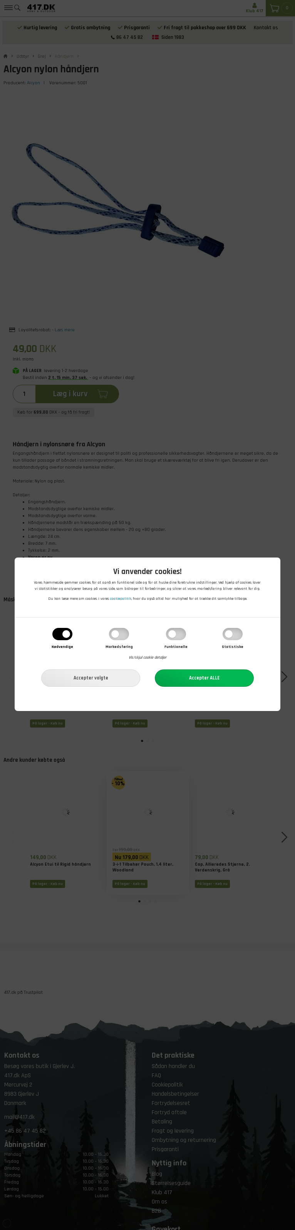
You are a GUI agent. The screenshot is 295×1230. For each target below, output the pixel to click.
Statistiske (232, 647)
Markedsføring (119, 647)
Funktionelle (176, 647)
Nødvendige (62, 647)
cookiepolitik (120, 599)
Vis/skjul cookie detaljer (147, 658)
